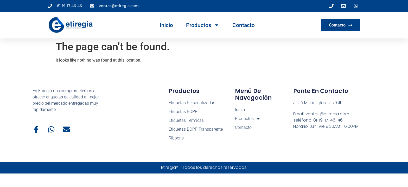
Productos (202, 25)
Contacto (243, 25)
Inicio (166, 25)
